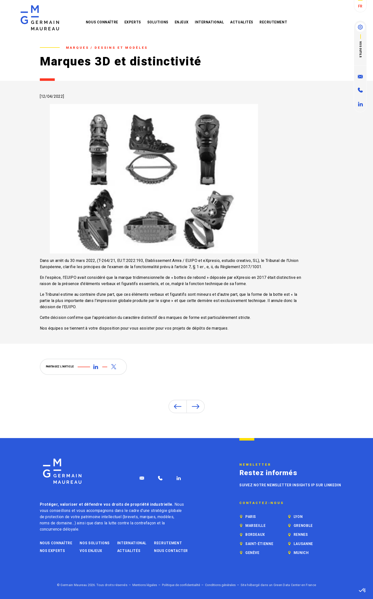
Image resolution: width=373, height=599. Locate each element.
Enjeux (182, 22)
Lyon (298, 517)
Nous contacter (171, 551)
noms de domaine (56, 523)
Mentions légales (144, 585)
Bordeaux (255, 535)
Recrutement (273, 22)
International (209, 22)
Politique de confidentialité (181, 585)
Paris (250, 517)
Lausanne (303, 544)
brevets (131, 516)
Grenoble (303, 526)
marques (148, 516)
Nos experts (52, 551)
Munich (301, 553)
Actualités (241, 22)
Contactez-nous (261, 503)
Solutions (157, 22)
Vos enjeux (91, 551)
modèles (165, 516)
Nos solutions (94, 543)
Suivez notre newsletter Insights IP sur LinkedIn (290, 485)
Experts (132, 22)
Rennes (301, 535)
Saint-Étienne (259, 544)
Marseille (255, 526)
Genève (252, 553)
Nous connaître (102, 22)
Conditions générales (220, 585)
